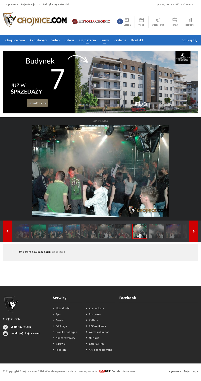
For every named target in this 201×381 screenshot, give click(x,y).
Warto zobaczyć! (99, 332)
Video (55, 40)
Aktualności (63, 308)
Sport (59, 314)
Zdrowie (61, 344)
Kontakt (137, 40)
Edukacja (61, 326)
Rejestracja (28, 4)
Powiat (60, 320)
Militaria (94, 338)
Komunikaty (96, 308)
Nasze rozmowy (65, 338)
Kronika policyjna (66, 332)
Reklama (119, 40)
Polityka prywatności (56, 4)
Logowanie (11, 4)
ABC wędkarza (97, 326)
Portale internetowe (123, 371)
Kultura (93, 320)
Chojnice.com (15, 40)
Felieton (61, 349)
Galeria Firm (96, 344)
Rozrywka (95, 314)
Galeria (69, 40)
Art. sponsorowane (100, 349)
